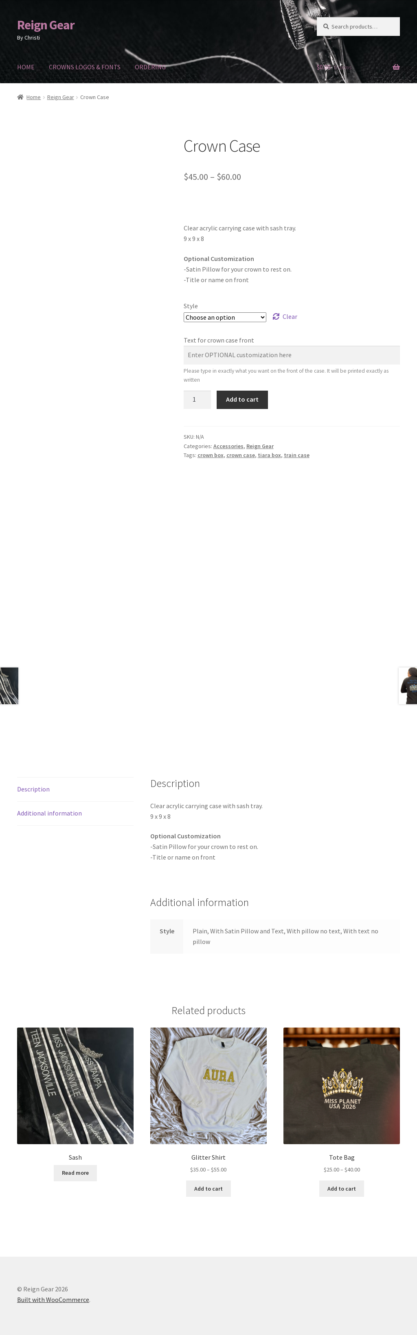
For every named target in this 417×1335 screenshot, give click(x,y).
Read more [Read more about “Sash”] (75, 1161)
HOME (26, 67)
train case (296, 455)
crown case (240, 455)
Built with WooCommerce (53, 1288)
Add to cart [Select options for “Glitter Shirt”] (208, 1177)
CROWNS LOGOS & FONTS (85, 67)
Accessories (228, 446)
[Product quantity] (197, 400)
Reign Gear (46, 25)
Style (191, 306)
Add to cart (242, 399)
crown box (211, 455)
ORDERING (150, 67)
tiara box (269, 455)
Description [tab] (33, 778)
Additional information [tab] (49, 802)
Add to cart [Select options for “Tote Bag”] (341, 1177)
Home (33, 97)
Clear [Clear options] (290, 316)
